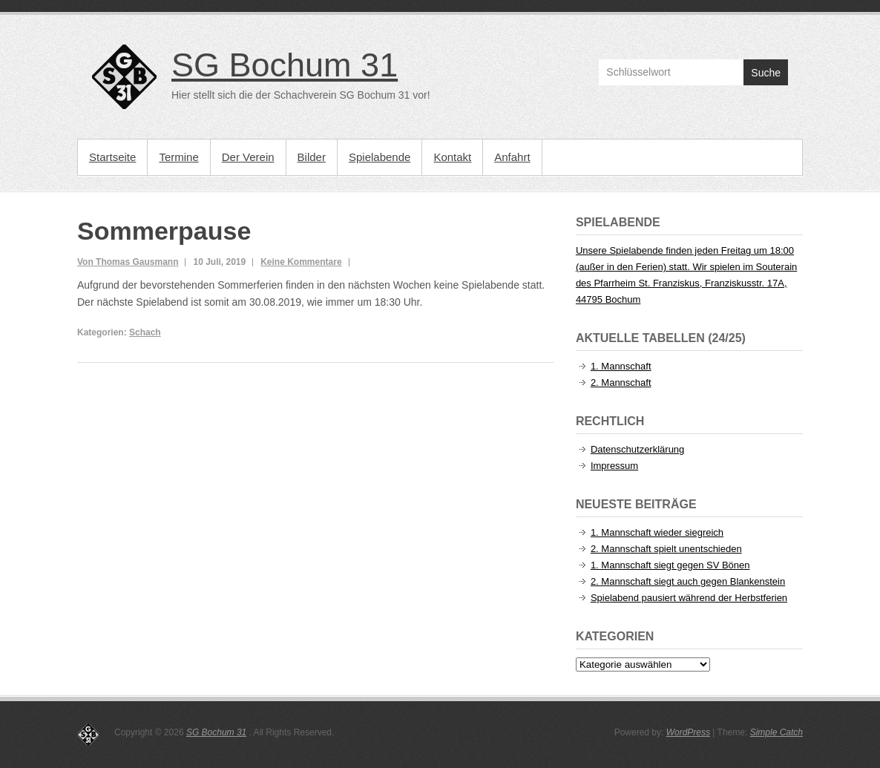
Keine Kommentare (300, 262)
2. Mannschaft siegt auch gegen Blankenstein (688, 581)
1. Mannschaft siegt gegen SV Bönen (670, 565)
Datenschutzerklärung (637, 449)
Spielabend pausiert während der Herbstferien (689, 597)
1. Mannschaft (621, 366)
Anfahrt (512, 157)
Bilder (312, 157)
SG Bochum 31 (284, 65)
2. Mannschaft (621, 382)
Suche (766, 73)
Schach (145, 332)
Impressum (614, 465)
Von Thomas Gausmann (127, 262)
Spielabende (379, 157)
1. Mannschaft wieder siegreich (657, 532)
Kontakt (452, 157)
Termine (178, 157)
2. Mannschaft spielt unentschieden (666, 548)
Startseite (112, 157)
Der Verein (248, 157)
